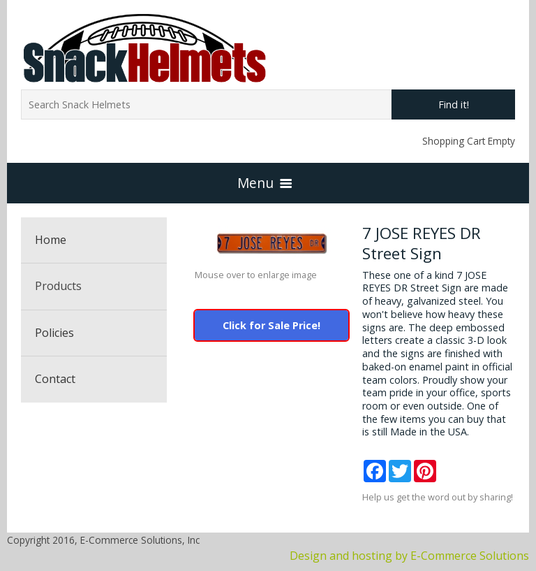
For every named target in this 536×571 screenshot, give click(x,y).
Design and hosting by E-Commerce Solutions (409, 555)
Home (50, 239)
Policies (54, 332)
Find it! (453, 104)
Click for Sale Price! (271, 325)
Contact (55, 378)
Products (58, 286)
